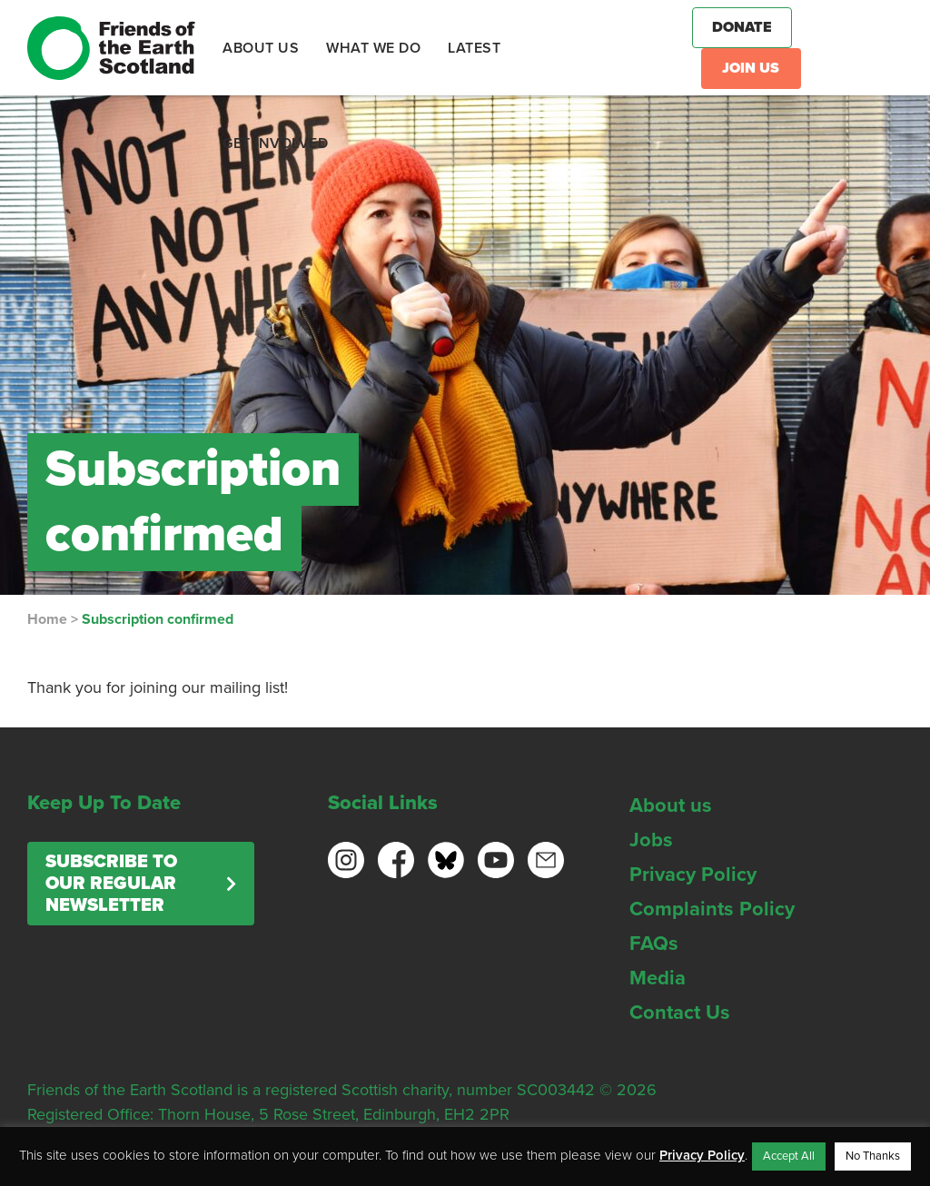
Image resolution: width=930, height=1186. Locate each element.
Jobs (651, 840)
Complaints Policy (712, 909)
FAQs (653, 943)
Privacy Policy (693, 874)
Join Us (750, 68)
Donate (742, 27)
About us (670, 805)
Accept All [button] (789, 1156)
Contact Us (679, 1012)
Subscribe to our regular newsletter (111, 883)
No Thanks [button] (873, 1156)
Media (657, 978)
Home (47, 619)
